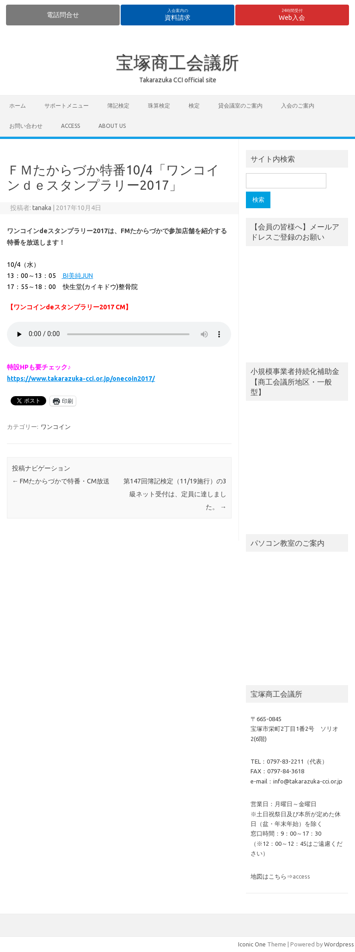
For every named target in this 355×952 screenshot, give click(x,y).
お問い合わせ (26, 126)
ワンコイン (56, 426)
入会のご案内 (297, 105)
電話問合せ (63, 14)
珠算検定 (159, 105)
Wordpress (339, 944)
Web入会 (292, 14)
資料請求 (177, 14)
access (70, 126)
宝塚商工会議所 (177, 62)
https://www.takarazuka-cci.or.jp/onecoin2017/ (81, 378)
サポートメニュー (66, 105)
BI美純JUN (77, 275)
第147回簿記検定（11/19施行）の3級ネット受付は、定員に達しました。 (174, 494)
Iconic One (252, 944)
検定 (194, 105)
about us (112, 126)
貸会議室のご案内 (240, 105)
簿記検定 (118, 105)
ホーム (17, 105)
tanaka (41, 207)
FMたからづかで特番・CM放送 (61, 481)
